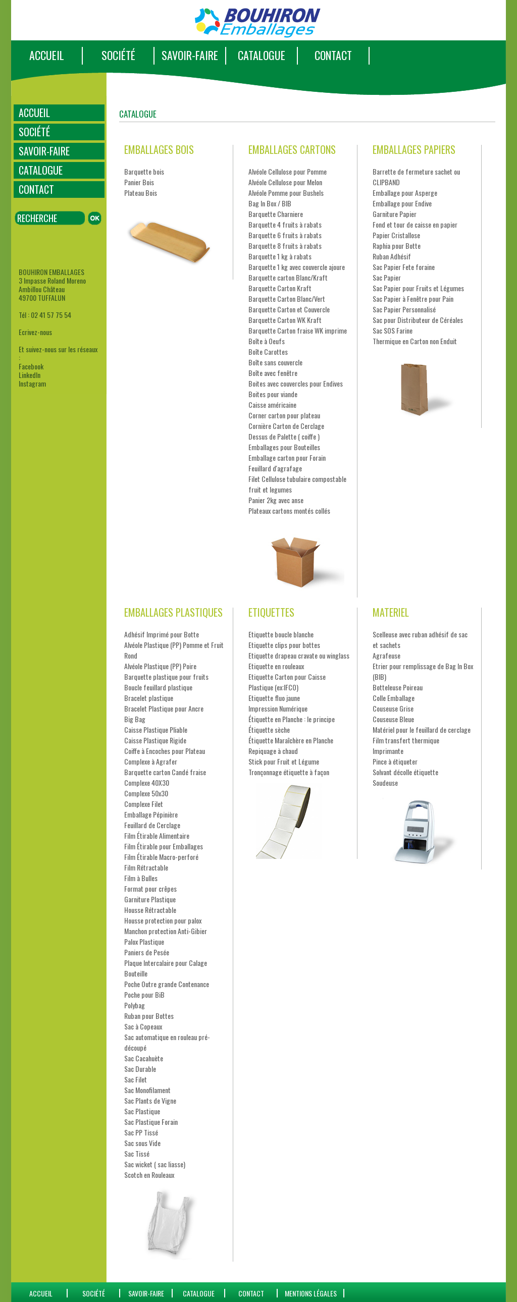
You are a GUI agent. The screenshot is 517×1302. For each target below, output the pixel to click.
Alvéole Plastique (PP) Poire (160, 666)
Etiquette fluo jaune (274, 697)
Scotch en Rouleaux (149, 1174)
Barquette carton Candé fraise (165, 772)
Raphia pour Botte (397, 245)
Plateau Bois (140, 192)
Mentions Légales (311, 1293)
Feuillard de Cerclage (152, 825)
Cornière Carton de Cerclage (286, 425)
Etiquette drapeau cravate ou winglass (298, 655)
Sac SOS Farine (392, 330)
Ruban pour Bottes (149, 1015)
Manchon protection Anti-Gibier (165, 931)
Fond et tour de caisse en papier (415, 224)
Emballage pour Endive (402, 203)
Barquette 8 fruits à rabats (285, 245)
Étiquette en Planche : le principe (291, 719)
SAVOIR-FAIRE (190, 55)
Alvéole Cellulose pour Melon (285, 182)
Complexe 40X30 (146, 782)
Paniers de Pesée (146, 952)
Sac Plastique (142, 1111)
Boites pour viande (272, 394)
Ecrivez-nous (35, 332)
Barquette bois (144, 171)
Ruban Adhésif (392, 256)
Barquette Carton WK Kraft (285, 319)
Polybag (134, 1005)
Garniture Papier (395, 213)
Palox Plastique (144, 941)
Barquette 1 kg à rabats (280, 256)
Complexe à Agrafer (150, 761)
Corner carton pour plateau (284, 415)
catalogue (199, 1293)
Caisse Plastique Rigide (155, 740)
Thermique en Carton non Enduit (415, 341)
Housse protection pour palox (162, 920)
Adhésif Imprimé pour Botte (161, 634)
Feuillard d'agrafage (275, 468)
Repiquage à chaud (273, 750)
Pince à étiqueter (395, 761)
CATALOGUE (261, 55)
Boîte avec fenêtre (272, 372)
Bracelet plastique (148, 697)
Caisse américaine (272, 404)
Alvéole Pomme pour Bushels (286, 192)
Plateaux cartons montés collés (289, 510)
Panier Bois (139, 182)
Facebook (31, 366)
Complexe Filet (143, 803)
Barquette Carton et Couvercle (289, 309)
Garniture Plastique (150, 899)
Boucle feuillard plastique (158, 687)
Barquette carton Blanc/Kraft (288, 277)
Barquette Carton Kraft (280, 288)
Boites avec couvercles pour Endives (295, 383)
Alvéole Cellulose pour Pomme (287, 171)
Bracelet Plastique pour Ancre (163, 708)
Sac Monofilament (147, 1089)
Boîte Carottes (268, 351)
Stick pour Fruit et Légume (283, 761)
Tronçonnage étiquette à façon (288, 772)
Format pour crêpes (150, 888)
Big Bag (134, 719)
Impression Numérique (277, 708)
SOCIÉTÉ (118, 55)
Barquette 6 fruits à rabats (285, 235)
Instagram (32, 383)
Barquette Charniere (275, 213)
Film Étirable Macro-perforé (161, 856)
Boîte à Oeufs (266, 341)
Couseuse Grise (393, 708)
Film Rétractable (146, 867)
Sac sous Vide (142, 1142)
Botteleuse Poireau (398, 687)
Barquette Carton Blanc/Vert (286, 298)
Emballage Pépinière (151, 814)
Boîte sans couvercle (275, 362)
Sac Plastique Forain (151, 1121)
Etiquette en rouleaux (276, 666)
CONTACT (333, 55)
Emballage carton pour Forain (287, 457)
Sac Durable (140, 1068)
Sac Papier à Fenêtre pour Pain (413, 298)
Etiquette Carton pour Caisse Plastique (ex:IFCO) (287, 681)
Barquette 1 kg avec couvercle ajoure (296, 266)
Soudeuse (385, 782)
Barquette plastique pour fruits (166, 676)
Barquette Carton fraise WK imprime (297, 330)
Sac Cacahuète (143, 1058)
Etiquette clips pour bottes (284, 644)
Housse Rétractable (150, 909)
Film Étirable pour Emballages (163, 846)
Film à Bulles (141, 878)
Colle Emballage (394, 697)
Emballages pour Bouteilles (284, 447)
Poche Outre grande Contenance (166, 984)
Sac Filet (135, 1079)
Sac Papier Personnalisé (404, 309)
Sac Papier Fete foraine (404, 266)
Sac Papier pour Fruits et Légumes (418, 288)
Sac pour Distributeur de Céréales (418, 319)
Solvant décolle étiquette (405, 772)
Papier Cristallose (396, 235)
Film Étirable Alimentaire (156, 835)
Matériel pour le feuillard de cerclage (422, 729)
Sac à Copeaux (143, 1026)
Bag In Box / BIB (269, 203)
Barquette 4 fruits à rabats (285, 224)
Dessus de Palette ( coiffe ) (284, 436)
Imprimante (388, 750)
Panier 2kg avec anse (275, 500)
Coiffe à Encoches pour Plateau (164, 750)
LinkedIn (29, 374)
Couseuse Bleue (393, 719)
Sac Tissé (136, 1153)
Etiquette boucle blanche (281, 634)
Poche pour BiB (144, 994)
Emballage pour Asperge (405, 192)
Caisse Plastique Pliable (155, 729)
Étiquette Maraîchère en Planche (290, 740)
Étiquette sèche (269, 729)
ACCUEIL (46, 55)
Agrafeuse (386, 655)
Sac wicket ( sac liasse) (154, 1164)
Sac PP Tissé (141, 1132)
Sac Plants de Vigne (150, 1100)
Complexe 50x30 (146, 793)
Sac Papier (387, 277)
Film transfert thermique (406, 740)
